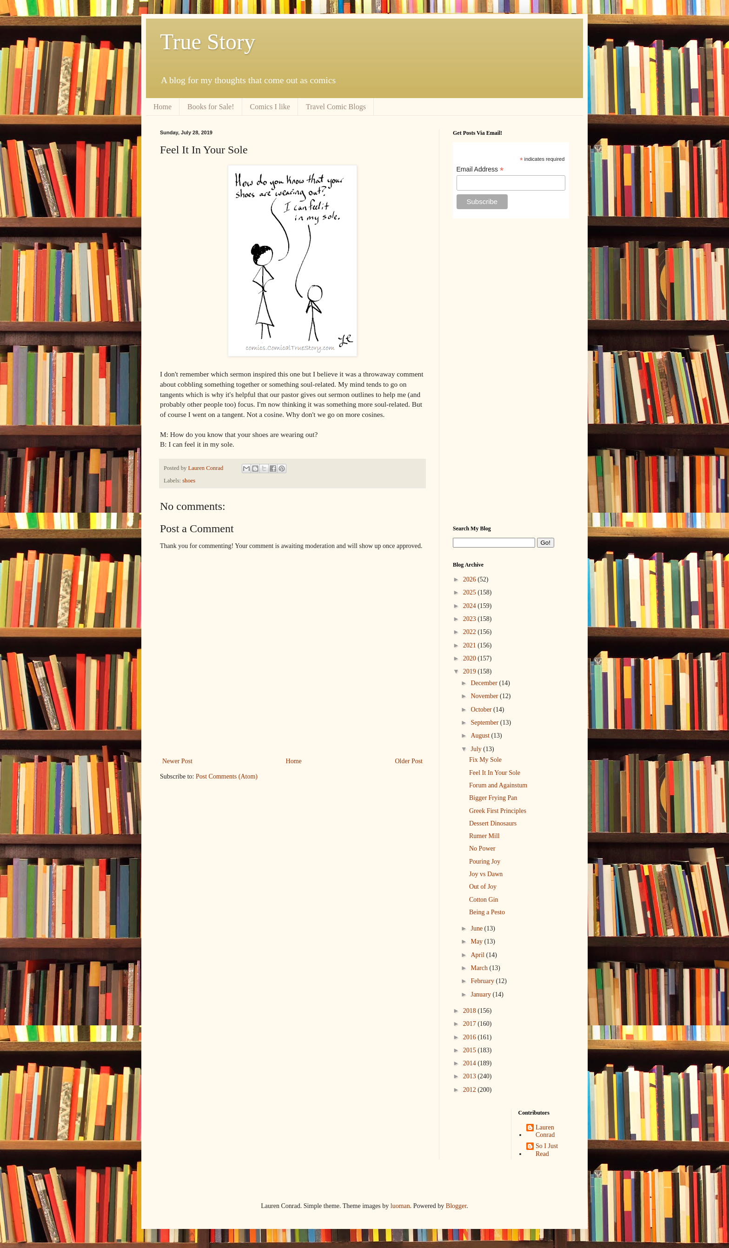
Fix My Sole (485, 759)
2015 (470, 1050)
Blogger (456, 1205)
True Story (207, 41)
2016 (470, 1037)
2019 (470, 671)
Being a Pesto (487, 912)
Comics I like (270, 107)
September (485, 722)
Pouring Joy (484, 861)
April (478, 954)
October (482, 709)
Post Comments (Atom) (227, 776)
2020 (470, 658)
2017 (470, 1023)
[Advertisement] (511, 371)
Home (162, 107)
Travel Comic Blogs (336, 107)
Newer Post (177, 761)
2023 (470, 618)
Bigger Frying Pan (493, 797)
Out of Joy (483, 886)
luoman (400, 1205)
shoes (188, 480)
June (477, 928)
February (483, 980)
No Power (482, 848)
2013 (470, 1076)
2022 (470, 631)
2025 (470, 592)
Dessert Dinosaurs (493, 823)
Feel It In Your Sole (494, 772)
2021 (470, 645)
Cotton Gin (483, 899)
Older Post (409, 761)
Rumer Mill (484, 835)
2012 (470, 1089)
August (481, 735)
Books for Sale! (210, 107)
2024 (470, 605)
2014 (470, 1063)
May (477, 941)
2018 (470, 1010)
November (485, 696)
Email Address (480, 169)
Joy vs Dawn (486, 874)
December (485, 683)
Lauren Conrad (545, 1131)
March (480, 967)
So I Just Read (547, 1149)
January (481, 994)
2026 (470, 579)
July (477, 749)
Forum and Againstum (498, 785)
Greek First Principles (497, 810)
